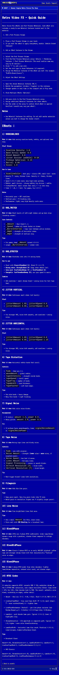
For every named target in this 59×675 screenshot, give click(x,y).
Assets (48, 3)
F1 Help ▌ (53, 672)
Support (54, 3)
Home (43, 3)
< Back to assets (8, 667)
